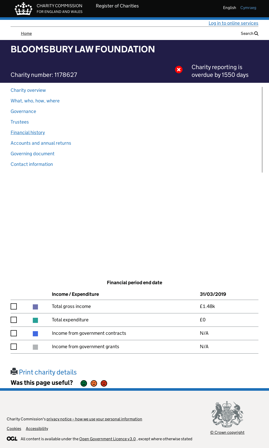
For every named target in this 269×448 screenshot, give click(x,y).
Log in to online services (233, 23)
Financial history (28, 132)
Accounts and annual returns (41, 143)
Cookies (14, 428)
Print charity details (44, 372)
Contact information (32, 164)
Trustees (20, 122)
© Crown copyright (227, 432)
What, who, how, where (35, 101)
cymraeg (248, 7)
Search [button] (249, 33)
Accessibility (37, 428)
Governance (23, 111)
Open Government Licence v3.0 (107, 438)
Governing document (32, 154)
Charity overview (28, 90)
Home (26, 33)
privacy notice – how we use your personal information (94, 419)
